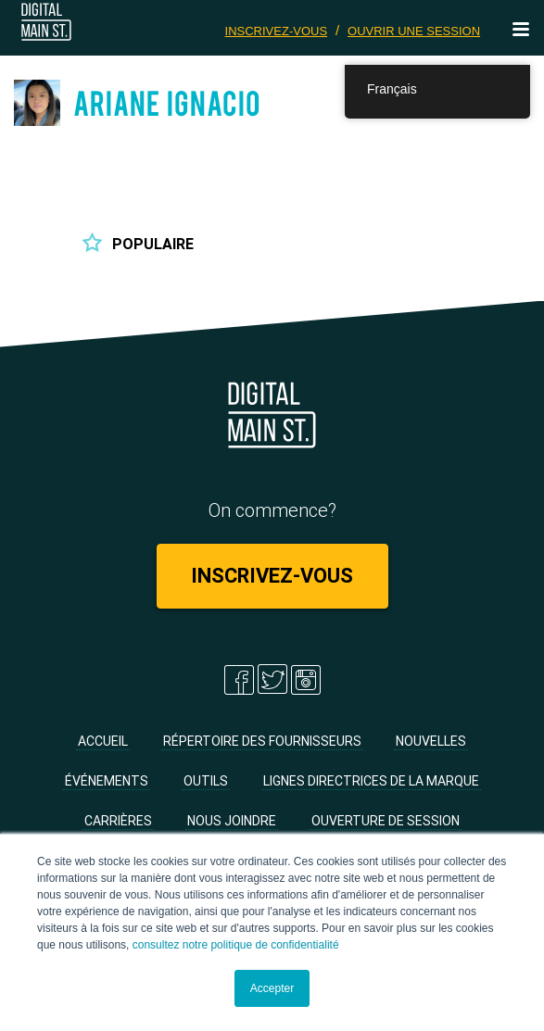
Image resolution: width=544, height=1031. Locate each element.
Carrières (118, 820)
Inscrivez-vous (276, 31)
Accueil (103, 741)
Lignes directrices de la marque (371, 781)
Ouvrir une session (414, 31)
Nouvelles (431, 741)
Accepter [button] (272, 988)
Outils (205, 781)
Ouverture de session (385, 820)
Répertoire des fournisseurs (262, 741)
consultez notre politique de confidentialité (236, 944)
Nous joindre (231, 820)
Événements (106, 781)
